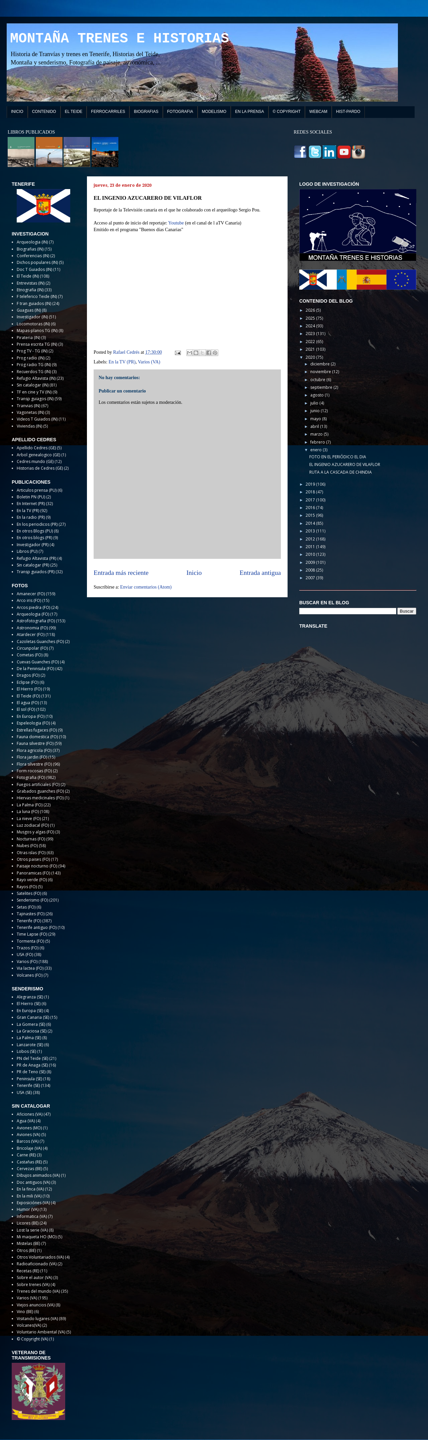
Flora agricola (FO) (34, 750)
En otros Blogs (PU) (35, 531)
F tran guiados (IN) (34, 303)
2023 (311, 333)
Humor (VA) (27, 1209)
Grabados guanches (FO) (40, 791)
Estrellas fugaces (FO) (37, 730)
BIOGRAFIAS (146, 111)
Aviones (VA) (28, 1134)
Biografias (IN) (30, 249)
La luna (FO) (28, 811)
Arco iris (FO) (29, 600)
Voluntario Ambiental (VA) (41, 1332)
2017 (311, 500)
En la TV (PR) (122, 361)
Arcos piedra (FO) (33, 607)
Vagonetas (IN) (30, 412)
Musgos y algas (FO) (35, 832)
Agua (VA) (26, 1121)
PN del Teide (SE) (32, 1058)
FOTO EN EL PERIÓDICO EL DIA (337, 457)
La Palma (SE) (29, 1038)
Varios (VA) (149, 361)
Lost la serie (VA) (32, 1230)
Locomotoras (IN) (33, 324)
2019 (311, 484)
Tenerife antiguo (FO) (37, 927)
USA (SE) (24, 1092)
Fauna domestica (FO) (37, 737)
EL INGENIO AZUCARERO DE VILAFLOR (344, 464)
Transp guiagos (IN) (35, 399)
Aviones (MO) (29, 1128)
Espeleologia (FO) (33, 723)
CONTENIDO (44, 111)
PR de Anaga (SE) (32, 1065)
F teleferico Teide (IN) (37, 296)
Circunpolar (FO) (32, 648)
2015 (311, 515)
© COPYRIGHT (287, 111)
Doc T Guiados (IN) (34, 269)
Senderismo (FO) (32, 900)
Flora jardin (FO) (32, 757)
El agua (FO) (28, 702)
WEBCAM (318, 111)
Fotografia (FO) (31, 777)
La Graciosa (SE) (31, 1031)
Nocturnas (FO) (31, 839)
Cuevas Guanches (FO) (38, 662)
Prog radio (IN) (30, 358)
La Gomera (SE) (31, 1024)
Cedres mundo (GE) (35, 461)
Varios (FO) (27, 961)
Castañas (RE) (29, 1162)
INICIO (17, 111)
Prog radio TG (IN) (34, 364)
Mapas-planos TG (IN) (37, 330)
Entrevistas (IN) (30, 283)
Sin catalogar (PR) (33, 565)
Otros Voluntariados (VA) (40, 1257)
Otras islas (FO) (31, 852)
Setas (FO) (26, 907)
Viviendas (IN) (29, 426)
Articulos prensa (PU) (37, 490)
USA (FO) (25, 954)
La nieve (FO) (29, 818)
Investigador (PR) (32, 544)
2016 (311, 507)
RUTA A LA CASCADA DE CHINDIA (340, 472)
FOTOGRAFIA (180, 111)
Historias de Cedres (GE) (40, 468)
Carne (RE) (26, 1155)
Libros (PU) (27, 551)
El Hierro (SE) (28, 1003)
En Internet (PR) (31, 503)
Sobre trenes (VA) (33, 1284)
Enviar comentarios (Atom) (146, 587)
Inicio (194, 572)
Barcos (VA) (27, 1141)
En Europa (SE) (30, 1010)
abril (315, 426)
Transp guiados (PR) (36, 572)
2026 (311, 310)
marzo (317, 434)
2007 (311, 578)
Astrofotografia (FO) (36, 621)
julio (314, 403)
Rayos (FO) (27, 887)
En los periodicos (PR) (37, 524)
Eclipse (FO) (27, 682)
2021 (311, 349)
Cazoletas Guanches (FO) (40, 641)
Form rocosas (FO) (34, 771)
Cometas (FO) (29, 655)
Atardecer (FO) (30, 634)
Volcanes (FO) (29, 975)
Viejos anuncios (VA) (36, 1305)
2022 (311, 341)
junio (315, 411)
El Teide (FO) (28, 696)
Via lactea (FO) (30, 968)
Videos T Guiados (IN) (37, 419)
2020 (311, 357)
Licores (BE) (27, 1223)
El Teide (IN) (28, 276)
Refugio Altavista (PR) (36, 558)
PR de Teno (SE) (31, 1072)
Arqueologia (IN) (32, 242)
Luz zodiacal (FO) (33, 825)
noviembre (321, 371)
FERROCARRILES (108, 111)
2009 (311, 562)
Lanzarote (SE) (30, 1045)
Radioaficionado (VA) (37, 1264)
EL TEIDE (74, 111)
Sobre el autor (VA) (34, 1277)
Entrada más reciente (121, 572)
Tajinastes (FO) (30, 914)
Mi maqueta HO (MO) (37, 1237)
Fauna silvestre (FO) (35, 743)
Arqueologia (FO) (33, 614)
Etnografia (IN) (30, 290)
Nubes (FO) (27, 845)
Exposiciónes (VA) (33, 1203)
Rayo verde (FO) (32, 880)
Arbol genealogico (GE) (38, 455)
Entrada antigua (260, 572)
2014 (311, 523)
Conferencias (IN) (33, 256)
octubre (318, 379)
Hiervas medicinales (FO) (40, 798)
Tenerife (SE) (28, 1085)
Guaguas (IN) (29, 310)
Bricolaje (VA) (29, 1148)
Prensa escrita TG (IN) (37, 344)
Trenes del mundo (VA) (38, 1291)
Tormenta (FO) (30, 941)
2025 (311, 318)
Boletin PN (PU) (31, 497)
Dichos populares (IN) (37, 262)
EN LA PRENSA (249, 111)
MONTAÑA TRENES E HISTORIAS (119, 39)
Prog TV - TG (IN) (32, 351)
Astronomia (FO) (32, 628)
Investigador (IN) (32, 317)
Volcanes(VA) (29, 1325)
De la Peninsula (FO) (35, 668)
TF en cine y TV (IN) (34, 392)
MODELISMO (214, 111)
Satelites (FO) (29, 893)
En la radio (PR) (31, 517)
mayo (316, 419)
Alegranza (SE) (30, 997)
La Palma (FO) (29, 805)
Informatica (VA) (32, 1216)
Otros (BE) (26, 1250)
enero (316, 450)
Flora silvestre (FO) (34, 764)
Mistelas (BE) (28, 1243)
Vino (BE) (25, 1311)
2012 (311, 539)
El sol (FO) (26, 709)
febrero (318, 442)
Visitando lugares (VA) (37, 1318)
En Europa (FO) (30, 716)
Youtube (176, 222)
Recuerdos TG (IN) (34, 371)
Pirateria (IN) (28, 337)
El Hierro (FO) (29, 689)
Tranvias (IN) (28, 406)
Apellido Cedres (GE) (36, 448)
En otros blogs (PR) (34, 537)
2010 (311, 554)
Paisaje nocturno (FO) (37, 866)
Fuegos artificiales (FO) (38, 784)
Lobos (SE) (26, 1051)
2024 (311, 326)
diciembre (320, 364)
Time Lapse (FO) (32, 934)
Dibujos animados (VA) (38, 1175)
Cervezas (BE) (29, 1168)
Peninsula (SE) (29, 1079)
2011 (311, 546)
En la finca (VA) (30, 1189)
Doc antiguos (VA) (33, 1182)
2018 (311, 492)
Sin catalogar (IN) (32, 385)
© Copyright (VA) (32, 1339)
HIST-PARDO (348, 111)
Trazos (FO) (27, 948)
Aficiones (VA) (29, 1114)
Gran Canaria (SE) (33, 1017)
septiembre (321, 387)
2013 (311, 531)
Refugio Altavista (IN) (36, 378)
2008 (311, 570)
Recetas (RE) (28, 1271)
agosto (317, 395)
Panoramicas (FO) (33, 873)
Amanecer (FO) (31, 594)
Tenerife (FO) (29, 921)
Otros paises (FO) (33, 859)
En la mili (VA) (29, 1196)
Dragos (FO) (28, 675)
